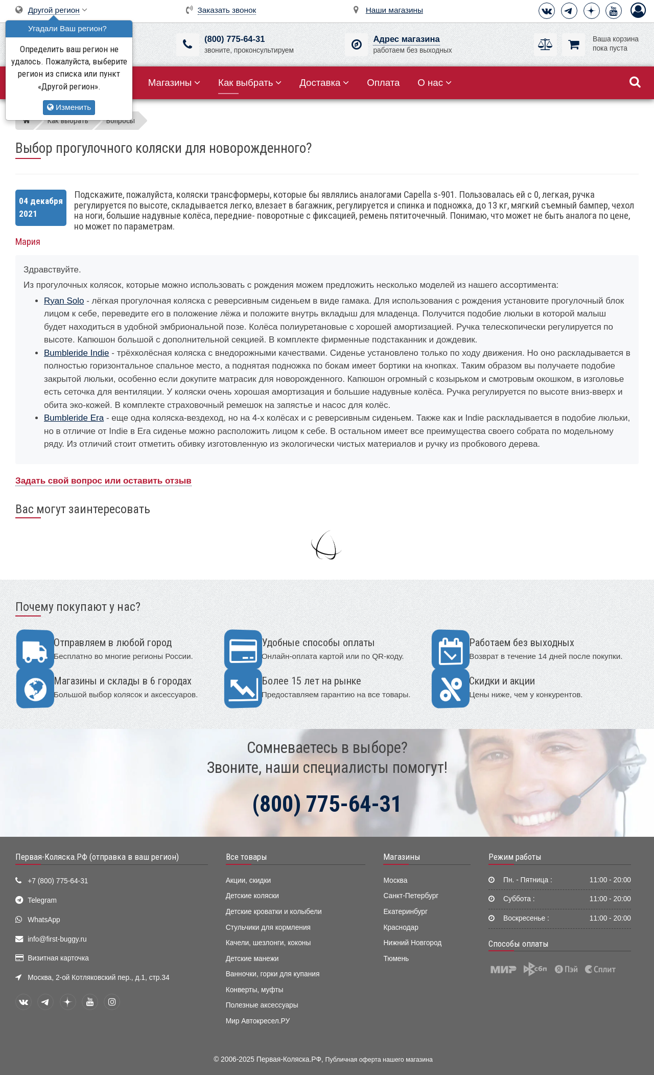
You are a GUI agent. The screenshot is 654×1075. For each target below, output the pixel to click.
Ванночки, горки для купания (273, 974)
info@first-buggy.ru (57, 939)
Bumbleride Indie (76, 353)
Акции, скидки (248, 880)
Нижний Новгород (412, 943)
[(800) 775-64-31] (187, 44)
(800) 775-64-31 (234, 39)
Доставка (324, 82)
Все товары (246, 857)
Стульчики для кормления (268, 927)
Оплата (383, 82)
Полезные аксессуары (262, 1005)
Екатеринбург (405, 912)
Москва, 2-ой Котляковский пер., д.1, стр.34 (98, 977)
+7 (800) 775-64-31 (58, 881)
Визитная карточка (58, 958)
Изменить (69, 107)
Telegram (42, 900)
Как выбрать (250, 82)
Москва (395, 880)
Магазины (174, 82)
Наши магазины (394, 10)
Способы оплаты (518, 944)
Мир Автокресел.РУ (258, 1021)
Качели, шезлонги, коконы (268, 943)
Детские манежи (252, 959)
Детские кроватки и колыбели (274, 912)
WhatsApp (44, 920)
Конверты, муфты (255, 990)
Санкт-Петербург (410, 896)
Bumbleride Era (74, 418)
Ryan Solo (64, 301)
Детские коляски (252, 896)
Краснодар (400, 927)
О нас (434, 82)
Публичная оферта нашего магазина (379, 1059)
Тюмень (396, 959)
